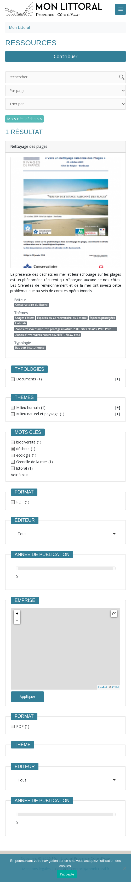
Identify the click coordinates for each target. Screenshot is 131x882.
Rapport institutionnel (30, 348)
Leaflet (102, 687)
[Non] (124, 868)
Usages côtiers (24, 318)
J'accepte (66, 874)
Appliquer (27, 696)
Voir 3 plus (20, 474)
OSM (115, 687)
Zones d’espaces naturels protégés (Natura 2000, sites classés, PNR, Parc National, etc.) (66, 329)
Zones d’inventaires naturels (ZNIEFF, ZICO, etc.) (47, 335)
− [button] (17, 620)
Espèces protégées (102, 318)
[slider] (18, 568)
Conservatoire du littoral (31, 305)
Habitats (20, 323)
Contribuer (65, 56)
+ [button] (17, 614)
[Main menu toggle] (120, 9)
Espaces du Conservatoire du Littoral (62, 318)
